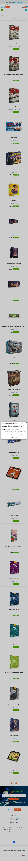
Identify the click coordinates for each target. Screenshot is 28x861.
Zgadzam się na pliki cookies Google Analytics (13, 434)
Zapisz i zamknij (14, 437)
